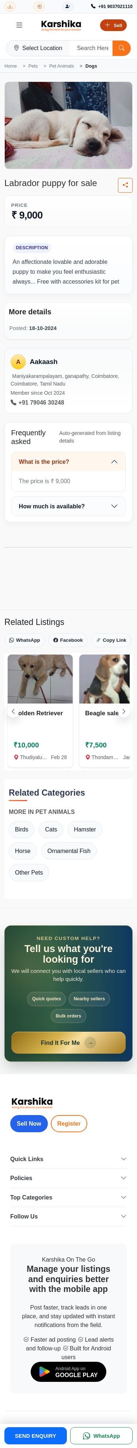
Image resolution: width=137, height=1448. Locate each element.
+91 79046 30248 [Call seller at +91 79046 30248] (37, 402)
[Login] (39, 7)
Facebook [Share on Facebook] (68, 640)
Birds (21, 829)
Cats (51, 829)
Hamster (85, 829)
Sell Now (29, 1124)
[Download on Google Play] (69, 1372)
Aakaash (43, 361)
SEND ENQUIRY (35, 1436)
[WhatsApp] (101, 1435)
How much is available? (52, 506)
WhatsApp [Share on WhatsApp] (24, 640)
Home (10, 66)
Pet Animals (61, 66)
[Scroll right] (124, 711)
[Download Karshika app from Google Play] (10, 7)
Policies (68, 1178)
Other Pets (29, 872)
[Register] (67, 7)
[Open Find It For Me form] (68, 993)
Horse (23, 851)
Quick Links (68, 1159)
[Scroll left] (13, 711)
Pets (33, 66)
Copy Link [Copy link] (111, 640)
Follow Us (68, 1216)
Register (69, 1124)
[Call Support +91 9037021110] (112, 6)
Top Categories (68, 1197)
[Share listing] (125, 185)
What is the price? (44, 462)
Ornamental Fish (69, 851)
